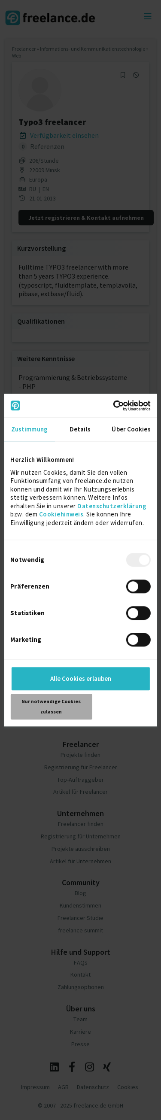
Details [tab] (80, 429)
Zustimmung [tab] (29, 429)
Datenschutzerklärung (111, 506)
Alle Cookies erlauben (80, 678)
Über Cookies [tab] (131, 429)
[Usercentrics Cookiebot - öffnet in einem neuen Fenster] (114, 405)
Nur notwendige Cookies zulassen (51, 706)
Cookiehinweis (61, 514)
